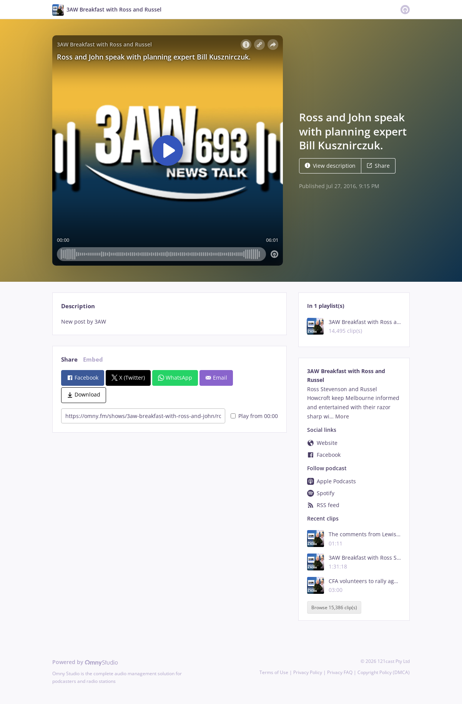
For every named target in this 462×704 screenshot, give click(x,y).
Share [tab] (69, 359)
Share (378, 165)
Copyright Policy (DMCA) (383, 672)
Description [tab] (78, 306)
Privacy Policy (307, 672)
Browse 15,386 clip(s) (334, 607)
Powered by (85, 662)
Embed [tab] (93, 359)
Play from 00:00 (254, 416)
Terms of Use (273, 672)
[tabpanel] (169, 321)
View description (330, 165)
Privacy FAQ (339, 672)
